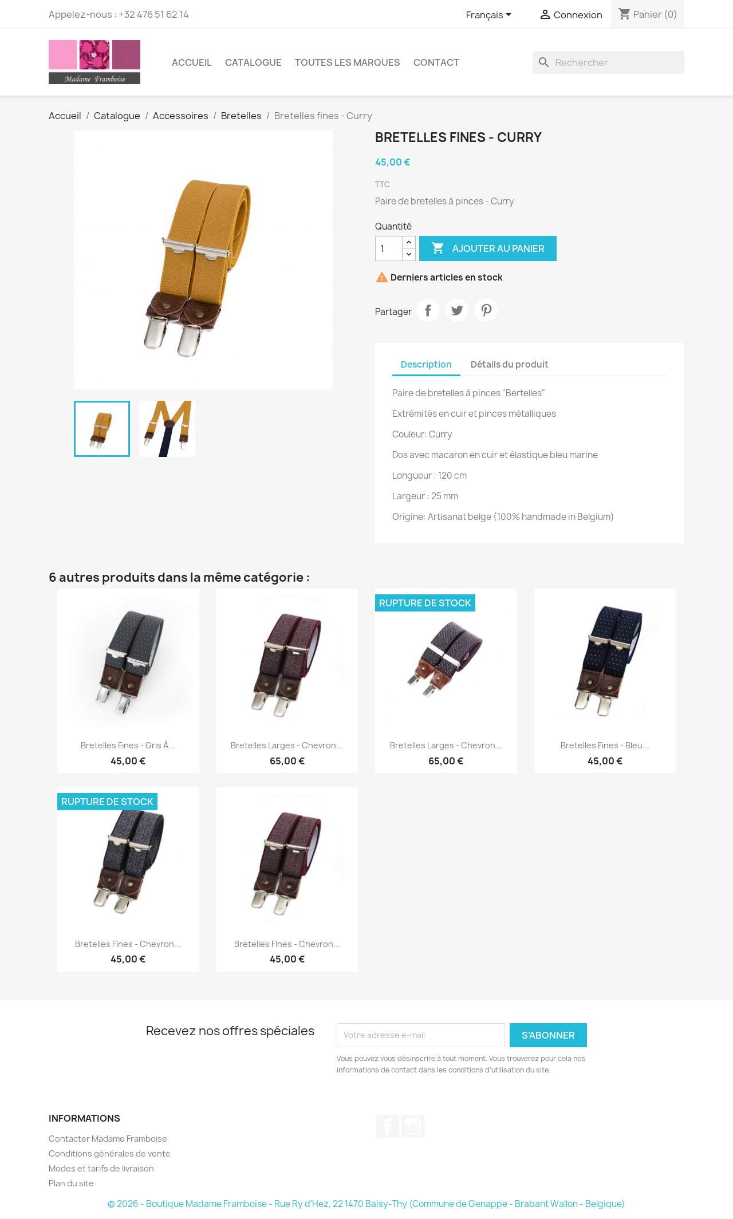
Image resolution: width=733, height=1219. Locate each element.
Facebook (387, 1126)
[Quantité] (389, 248)
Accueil (192, 62)
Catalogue (253, 62)
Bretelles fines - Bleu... (605, 745)
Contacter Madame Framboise (108, 1138)
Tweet (457, 310)
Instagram (412, 1126)
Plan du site (71, 1183)
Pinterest (486, 310)
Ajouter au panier (488, 248)
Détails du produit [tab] (510, 364)
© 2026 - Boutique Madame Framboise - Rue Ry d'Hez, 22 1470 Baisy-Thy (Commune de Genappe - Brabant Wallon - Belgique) (366, 1204)
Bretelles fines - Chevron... (128, 943)
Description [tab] (426, 364)
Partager (427, 310)
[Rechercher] (608, 62)
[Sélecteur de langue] (490, 15)
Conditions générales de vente (110, 1153)
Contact (436, 62)
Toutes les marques (347, 62)
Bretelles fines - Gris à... (128, 745)
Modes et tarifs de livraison (101, 1168)
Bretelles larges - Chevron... (287, 745)
